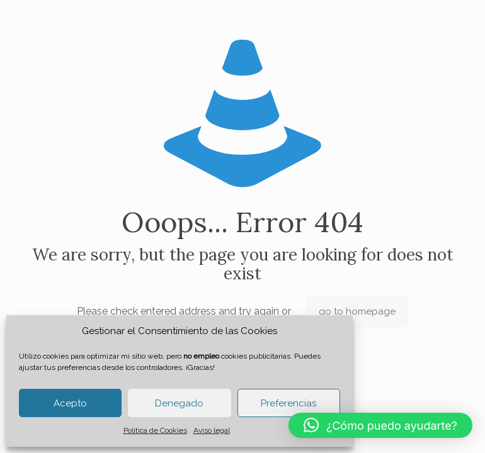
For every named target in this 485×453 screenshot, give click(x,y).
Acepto (70, 403)
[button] (380, 425)
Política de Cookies (155, 430)
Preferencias (288, 403)
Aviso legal (211, 430)
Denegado (179, 403)
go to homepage (357, 311)
